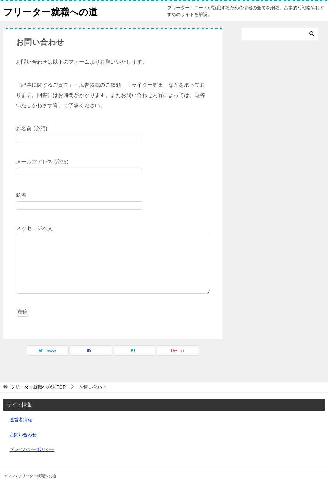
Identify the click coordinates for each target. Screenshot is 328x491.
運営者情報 (21, 419)
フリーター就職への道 (52, 11)
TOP (38, 387)
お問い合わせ (23, 434)
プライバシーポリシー (32, 449)
